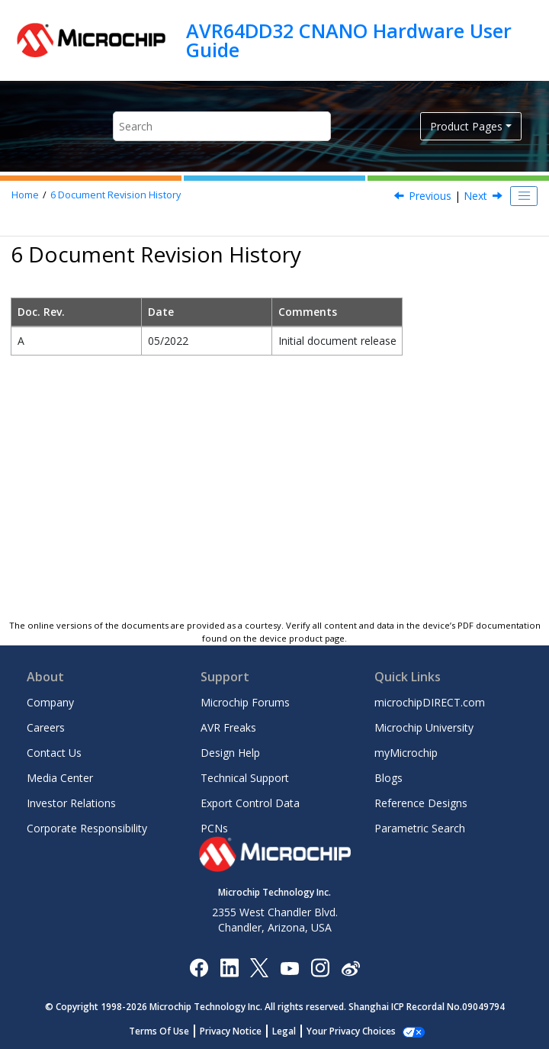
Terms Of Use (159, 1031)
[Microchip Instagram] (319, 967)
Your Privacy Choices (351, 1031)
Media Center (60, 778)
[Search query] (221, 126)
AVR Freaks (228, 727)
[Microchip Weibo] (350, 967)
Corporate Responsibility (87, 828)
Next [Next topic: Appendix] (475, 195)
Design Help (230, 752)
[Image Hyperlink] (289, 967)
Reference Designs (420, 803)
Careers (46, 727)
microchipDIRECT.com (429, 702)
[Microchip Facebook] (198, 967)
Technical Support (245, 778)
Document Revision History (115, 194)
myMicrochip (406, 752)
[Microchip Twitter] (259, 967)
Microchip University (424, 727)
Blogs (388, 778)
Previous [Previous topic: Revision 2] (430, 195)
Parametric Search (419, 828)
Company (50, 702)
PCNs (214, 828)
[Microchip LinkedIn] (229, 967)
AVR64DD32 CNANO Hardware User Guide (349, 40)
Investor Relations (71, 803)
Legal (284, 1031)
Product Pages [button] (466, 126)
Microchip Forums (245, 702)
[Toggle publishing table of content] (524, 196)
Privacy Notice (231, 1031)
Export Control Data (250, 803)
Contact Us (54, 752)
